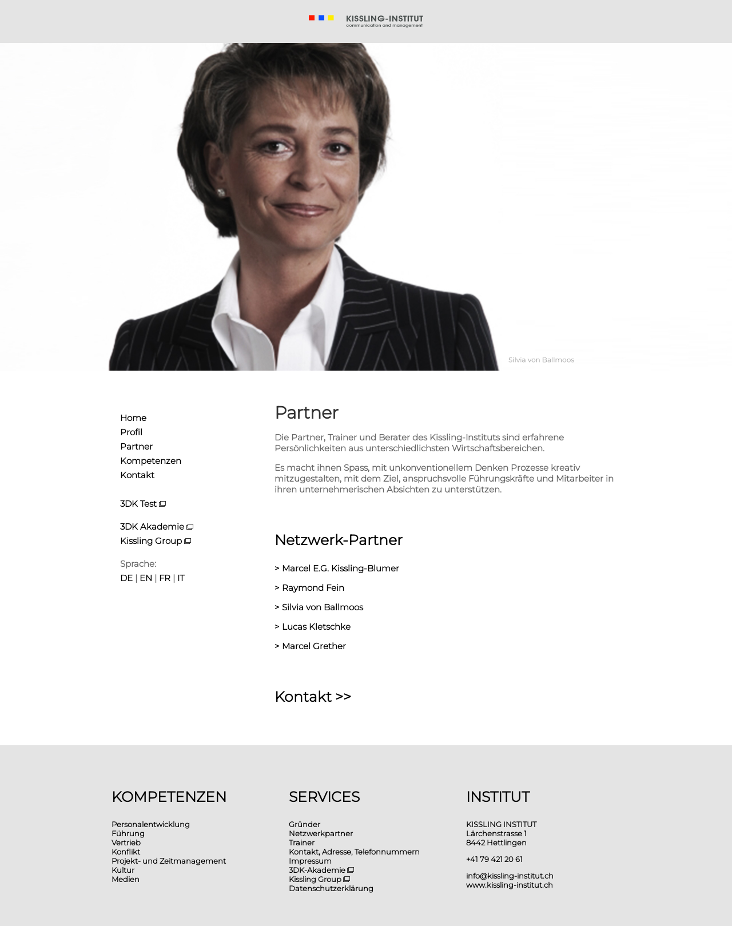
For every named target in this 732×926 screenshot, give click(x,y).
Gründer (304, 824)
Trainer (302, 842)
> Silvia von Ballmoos (318, 607)
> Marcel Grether (310, 646)
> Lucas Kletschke (312, 626)
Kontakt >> (312, 696)
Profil (131, 432)
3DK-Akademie (321, 870)
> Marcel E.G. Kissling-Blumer (336, 568)
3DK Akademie (156, 526)
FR (164, 578)
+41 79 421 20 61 (494, 859)
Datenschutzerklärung (331, 888)
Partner (136, 446)
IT (180, 578)
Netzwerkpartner (321, 833)
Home (133, 417)
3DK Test (138, 503)
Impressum (310, 860)
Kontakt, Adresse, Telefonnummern (354, 851)
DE (126, 578)
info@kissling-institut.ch (510, 875)
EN (146, 578)
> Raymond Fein (309, 587)
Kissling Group (155, 540)
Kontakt (137, 475)
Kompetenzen (150, 460)
